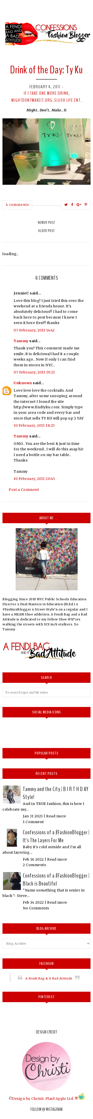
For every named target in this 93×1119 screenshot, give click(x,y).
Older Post (46, 230)
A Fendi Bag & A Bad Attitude (48, 978)
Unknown (23, 383)
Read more (56, 816)
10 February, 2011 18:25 (34, 425)
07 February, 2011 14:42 (34, 330)
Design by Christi (28, 1098)
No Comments (36, 908)
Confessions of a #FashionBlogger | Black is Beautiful (56, 879)
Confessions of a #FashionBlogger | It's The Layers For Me (56, 836)
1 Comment (33, 822)
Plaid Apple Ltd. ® (61, 1098)
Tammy (21, 341)
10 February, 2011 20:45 (34, 478)
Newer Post (46, 222)
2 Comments (34, 865)
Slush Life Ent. (68, 100)
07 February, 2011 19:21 (34, 372)
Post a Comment (24, 489)
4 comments (17, 205)
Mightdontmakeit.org (32, 100)
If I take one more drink (46, 93)
